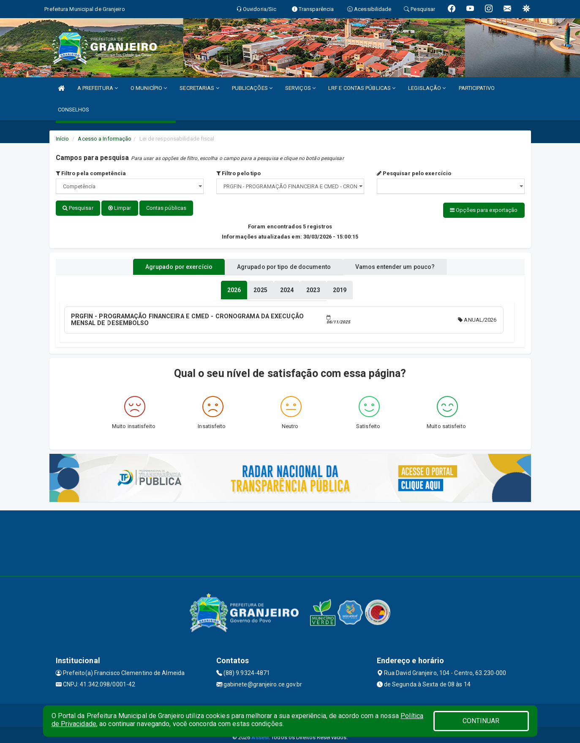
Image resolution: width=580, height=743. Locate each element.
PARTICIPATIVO (477, 88)
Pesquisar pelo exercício (414, 173)
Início (62, 139)
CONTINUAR (481, 721)
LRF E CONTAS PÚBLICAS (361, 88)
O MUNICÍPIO (149, 88)
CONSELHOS (74, 109)
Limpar (119, 208)
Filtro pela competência (91, 173)
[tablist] (234, 286)
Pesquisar (78, 208)
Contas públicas (166, 208)
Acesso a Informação (104, 139)
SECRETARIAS (199, 88)
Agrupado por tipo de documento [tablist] (284, 263)
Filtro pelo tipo (238, 173)
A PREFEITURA (97, 88)
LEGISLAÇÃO (427, 88)
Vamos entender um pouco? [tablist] (406, 263)
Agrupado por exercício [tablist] (168, 263)
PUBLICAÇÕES (252, 88)
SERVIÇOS (300, 88)
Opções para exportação (483, 210)
